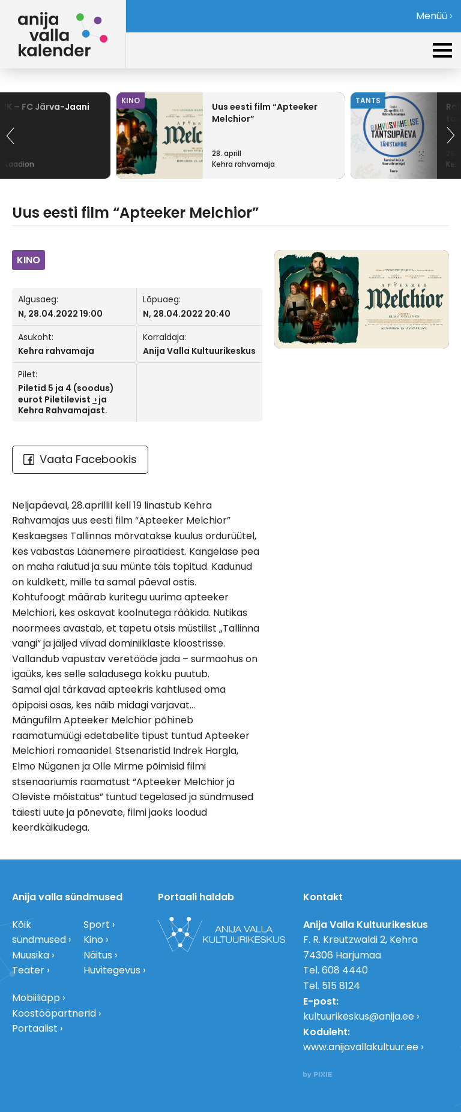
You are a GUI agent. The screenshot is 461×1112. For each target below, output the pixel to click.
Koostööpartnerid (54, 1013)
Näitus (97, 955)
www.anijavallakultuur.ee (360, 1047)
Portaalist (35, 1028)
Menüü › (434, 16)
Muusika (30, 955)
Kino (93, 939)
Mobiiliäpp (36, 998)
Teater (28, 970)
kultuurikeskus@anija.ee (358, 1016)
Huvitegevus (111, 970)
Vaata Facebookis (80, 459)
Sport (96, 924)
